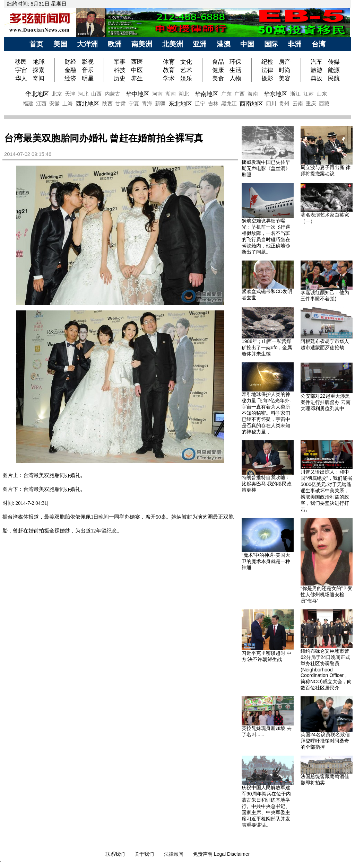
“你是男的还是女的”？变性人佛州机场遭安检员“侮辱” (326, 594)
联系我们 (115, 854)
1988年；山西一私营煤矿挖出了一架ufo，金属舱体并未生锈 (267, 347)
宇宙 (21, 70)
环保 (235, 61)
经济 (70, 78)
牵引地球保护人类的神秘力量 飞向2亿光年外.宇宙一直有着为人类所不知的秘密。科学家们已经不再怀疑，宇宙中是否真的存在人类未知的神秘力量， (266, 412)
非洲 (295, 44)
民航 (334, 78)
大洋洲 (87, 44)
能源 (334, 70)
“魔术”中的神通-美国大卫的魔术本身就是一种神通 (266, 561)
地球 (39, 61)
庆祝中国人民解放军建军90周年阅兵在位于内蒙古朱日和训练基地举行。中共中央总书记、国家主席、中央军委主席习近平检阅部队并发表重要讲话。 (266, 806)
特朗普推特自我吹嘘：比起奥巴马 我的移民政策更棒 (267, 484)
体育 (169, 61)
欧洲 (115, 44)
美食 (218, 78)
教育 (169, 70)
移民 (21, 61)
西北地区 (87, 103)
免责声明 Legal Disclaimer (221, 854)
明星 (88, 78)
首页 (36, 44)
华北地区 (37, 93)
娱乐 (186, 78)
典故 (316, 78)
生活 (235, 70)
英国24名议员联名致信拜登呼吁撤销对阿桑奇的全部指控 (325, 741)
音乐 (88, 70)
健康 (218, 70)
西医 (137, 61)
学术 (169, 78)
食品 (218, 61)
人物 (235, 78)
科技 (119, 70)
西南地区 (251, 103)
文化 (186, 61)
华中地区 (137, 93)
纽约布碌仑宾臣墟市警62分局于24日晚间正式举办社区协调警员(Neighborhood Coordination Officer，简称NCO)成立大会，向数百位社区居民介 (326, 669)
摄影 (267, 78)
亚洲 (200, 44)
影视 (88, 61)
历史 (119, 78)
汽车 (316, 61)
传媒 (334, 61)
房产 (285, 61)
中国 (247, 44)
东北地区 (180, 103)
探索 (38, 70)
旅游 (316, 70)
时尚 (285, 70)
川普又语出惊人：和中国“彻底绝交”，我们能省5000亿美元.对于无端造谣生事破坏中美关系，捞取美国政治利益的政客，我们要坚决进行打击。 (326, 490)
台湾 (319, 44)
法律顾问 (173, 854)
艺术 (186, 70)
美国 (60, 44)
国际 (271, 44)
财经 (70, 61)
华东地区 (275, 93)
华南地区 (206, 93)
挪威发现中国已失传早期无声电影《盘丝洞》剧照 (266, 168)
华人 (21, 78)
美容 (285, 78)
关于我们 (144, 854)
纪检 (267, 61)
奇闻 (38, 78)
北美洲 (172, 44)
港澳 (224, 44)
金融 (70, 70)
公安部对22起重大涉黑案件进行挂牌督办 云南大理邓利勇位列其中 (325, 402)
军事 (119, 61)
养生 (137, 78)
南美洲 (141, 44)
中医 (137, 70)
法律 (267, 70)
